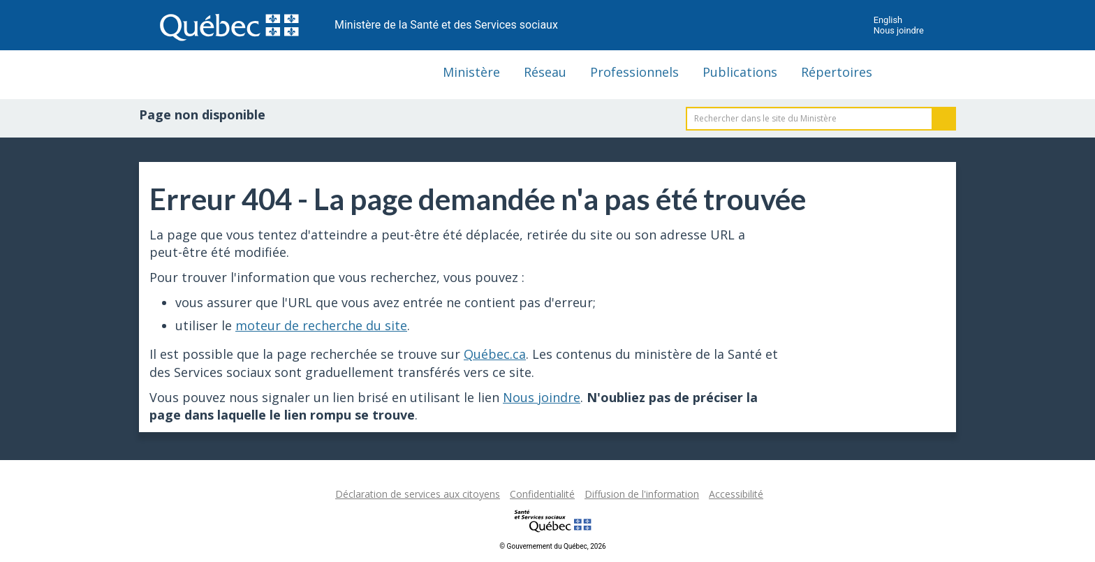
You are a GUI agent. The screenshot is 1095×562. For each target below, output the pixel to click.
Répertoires (836, 72)
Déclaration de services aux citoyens (417, 494)
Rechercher (944, 119)
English (888, 20)
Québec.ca (495, 354)
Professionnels (634, 72)
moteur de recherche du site (321, 325)
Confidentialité (542, 494)
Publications (740, 72)
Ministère (471, 72)
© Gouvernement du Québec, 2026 (552, 546)
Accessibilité (736, 494)
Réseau (545, 72)
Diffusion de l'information (642, 494)
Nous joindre (899, 30)
